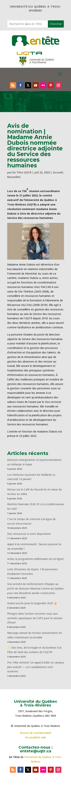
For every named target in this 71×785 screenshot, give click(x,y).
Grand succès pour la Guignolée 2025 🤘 (32, 603)
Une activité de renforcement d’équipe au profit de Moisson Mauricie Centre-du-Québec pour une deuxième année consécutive (35, 588)
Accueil (58, 172)
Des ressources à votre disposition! (29, 534)
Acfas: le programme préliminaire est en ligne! (35, 559)
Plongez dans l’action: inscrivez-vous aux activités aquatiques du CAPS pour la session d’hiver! (34, 618)
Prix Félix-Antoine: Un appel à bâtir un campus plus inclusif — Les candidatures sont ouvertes (35, 667)
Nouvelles (14, 177)
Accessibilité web (35, 737)
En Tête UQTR (21, 172)
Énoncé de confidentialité (35, 733)
